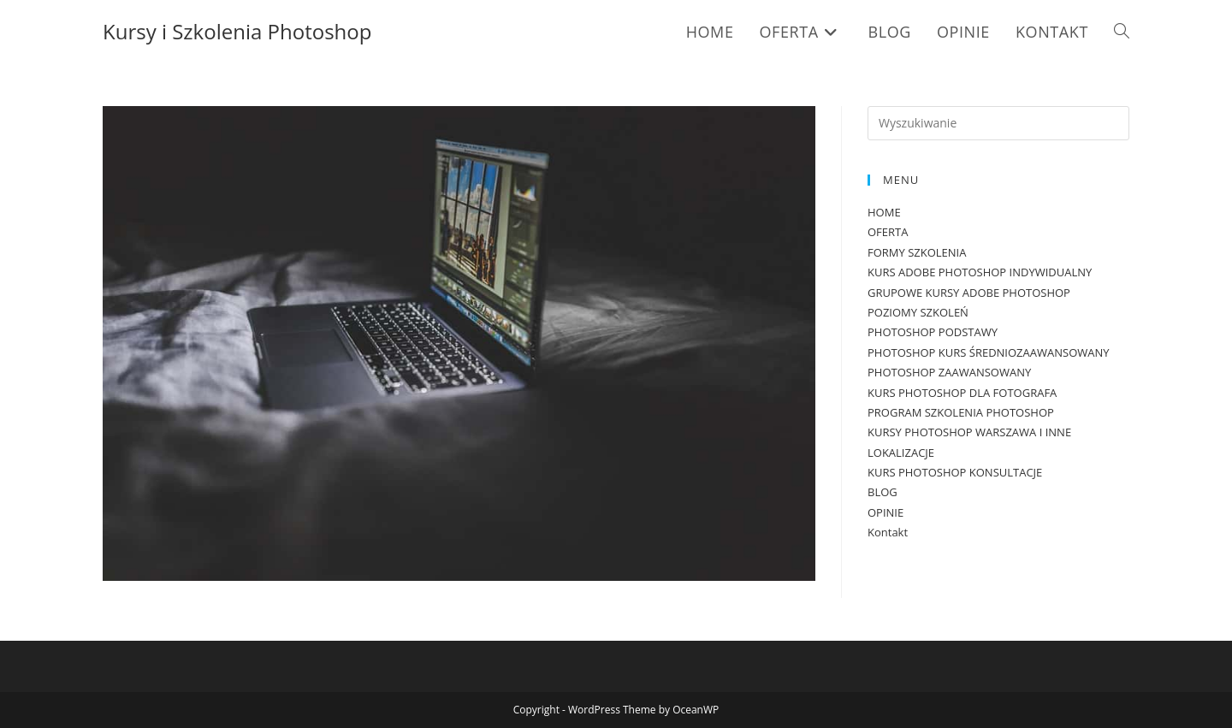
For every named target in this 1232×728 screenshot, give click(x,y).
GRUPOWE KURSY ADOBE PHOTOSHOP (969, 292)
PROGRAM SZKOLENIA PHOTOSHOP (961, 412)
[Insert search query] (998, 123)
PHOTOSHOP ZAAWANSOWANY (949, 372)
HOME (884, 212)
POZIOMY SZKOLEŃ (918, 312)
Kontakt (888, 532)
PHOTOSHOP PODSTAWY (933, 332)
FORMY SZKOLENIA (917, 252)
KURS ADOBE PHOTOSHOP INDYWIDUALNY (980, 272)
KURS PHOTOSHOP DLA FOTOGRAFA (962, 392)
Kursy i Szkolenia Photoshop (237, 31)
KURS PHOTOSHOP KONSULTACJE (955, 472)
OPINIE (885, 512)
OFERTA (888, 232)
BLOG (882, 492)
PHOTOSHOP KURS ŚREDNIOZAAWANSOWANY (989, 352)
